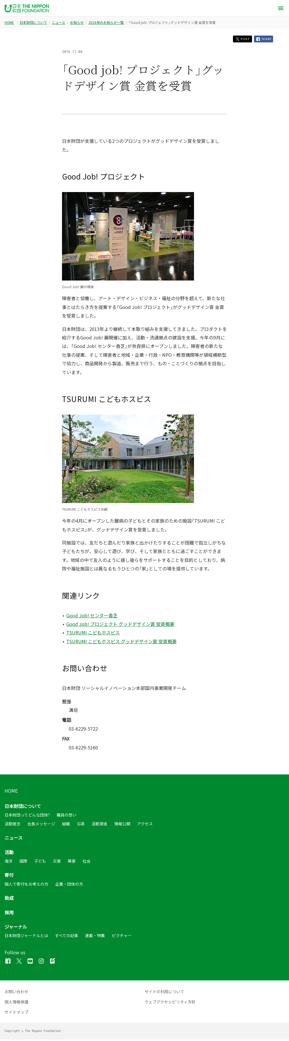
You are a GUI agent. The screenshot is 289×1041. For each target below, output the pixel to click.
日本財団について (33, 22)
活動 (9, 853)
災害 (57, 862)
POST (239, 39)
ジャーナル (16, 927)
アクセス (145, 825)
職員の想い (67, 816)
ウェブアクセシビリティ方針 (170, 1003)
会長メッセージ (41, 825)
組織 (66, 825)
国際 (23, 862)
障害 (72, 862)
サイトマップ (16, 1013)
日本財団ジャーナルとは (26, 937)
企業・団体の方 (69, 885)
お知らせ (77, 22)
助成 (9, 899)
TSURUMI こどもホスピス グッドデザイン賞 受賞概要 (121, 642)
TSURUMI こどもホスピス (93, 633)
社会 (86, 862)
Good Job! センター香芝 (91, 616)
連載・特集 (95, 937)
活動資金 (100, 825)
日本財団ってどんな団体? (27, 816)
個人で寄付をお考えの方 (26, 885)
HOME (9, 22)
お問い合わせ (16, 993)
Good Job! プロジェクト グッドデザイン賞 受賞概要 (120, 625)
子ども (40, 862)
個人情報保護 (16, 1003)
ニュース (58, 22)
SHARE (263, 39)
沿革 (81, 825)
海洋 (9, 862)
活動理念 (12, 825)
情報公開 (122, 825)
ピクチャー (122, 937)
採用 (9, 913)
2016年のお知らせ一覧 (106, 22)
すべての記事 (66, 937)
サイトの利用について (164, 993)
